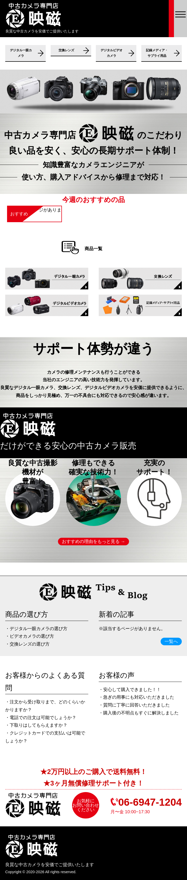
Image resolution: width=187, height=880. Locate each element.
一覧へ (171, 641)
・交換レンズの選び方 (27, 644)
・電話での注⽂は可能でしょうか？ (40, 717)
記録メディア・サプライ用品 (157, 53)
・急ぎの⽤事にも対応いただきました (136, 697)
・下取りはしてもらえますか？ (36, 725)
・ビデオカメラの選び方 (29, 636)
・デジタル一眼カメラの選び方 (36, 628)
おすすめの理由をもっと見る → (93, 541)
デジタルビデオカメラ (111, 53)
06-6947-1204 (150, 802)
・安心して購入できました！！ (130, 689)
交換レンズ (66, 50)
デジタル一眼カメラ (21, 53)
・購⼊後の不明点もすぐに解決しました (139, 712)
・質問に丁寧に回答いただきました (134, 705)
